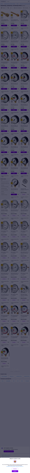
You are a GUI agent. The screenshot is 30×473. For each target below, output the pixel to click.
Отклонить (15, 468)
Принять (15, 471)
